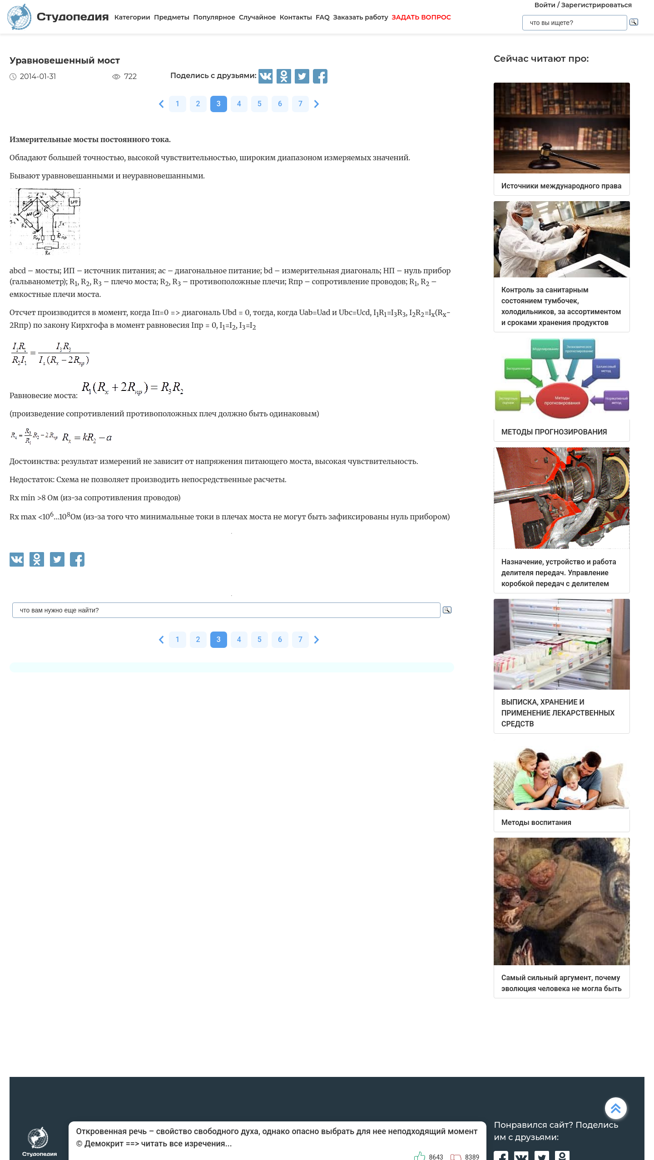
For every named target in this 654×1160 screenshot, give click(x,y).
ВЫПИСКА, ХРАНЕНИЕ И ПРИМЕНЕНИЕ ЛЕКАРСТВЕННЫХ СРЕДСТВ (557, 713)
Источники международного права (561, 186)
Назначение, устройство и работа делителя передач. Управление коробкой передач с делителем (558, 573)
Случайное (257, 17)
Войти (545, 5)
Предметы (171, 17)
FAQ (323, 17)
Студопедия (58, 16)
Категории (132, 17)
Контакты (296, 17)
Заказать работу (360, 17)
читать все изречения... (186, 1143)
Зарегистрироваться (596, 5)
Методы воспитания (536, 822)
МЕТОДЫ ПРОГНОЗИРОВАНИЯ (554, 432)
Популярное (214, 17)
